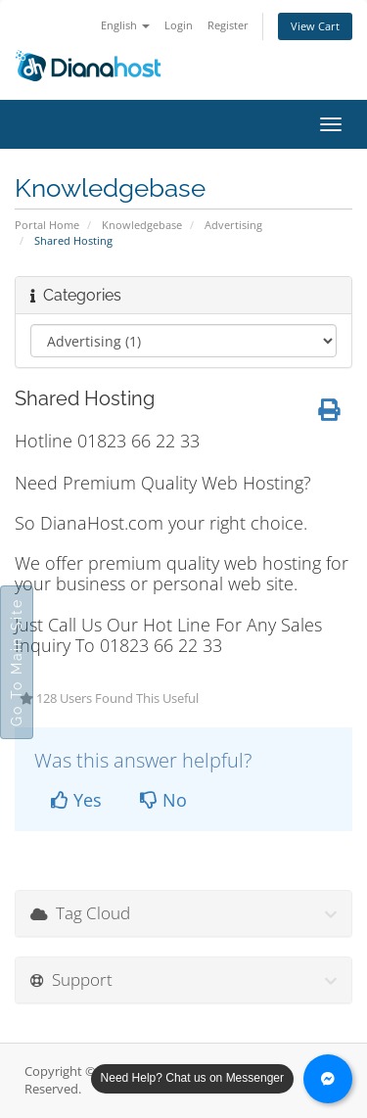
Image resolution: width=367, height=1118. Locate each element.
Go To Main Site (16, 662)
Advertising (233, 224)
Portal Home (47, 224)
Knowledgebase (142, 224)
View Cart (315, 26)
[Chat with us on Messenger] (327, 1078)
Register (228, 25)
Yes (76, 800)
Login (178, 25)
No (163, 800)
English (125, 25)
